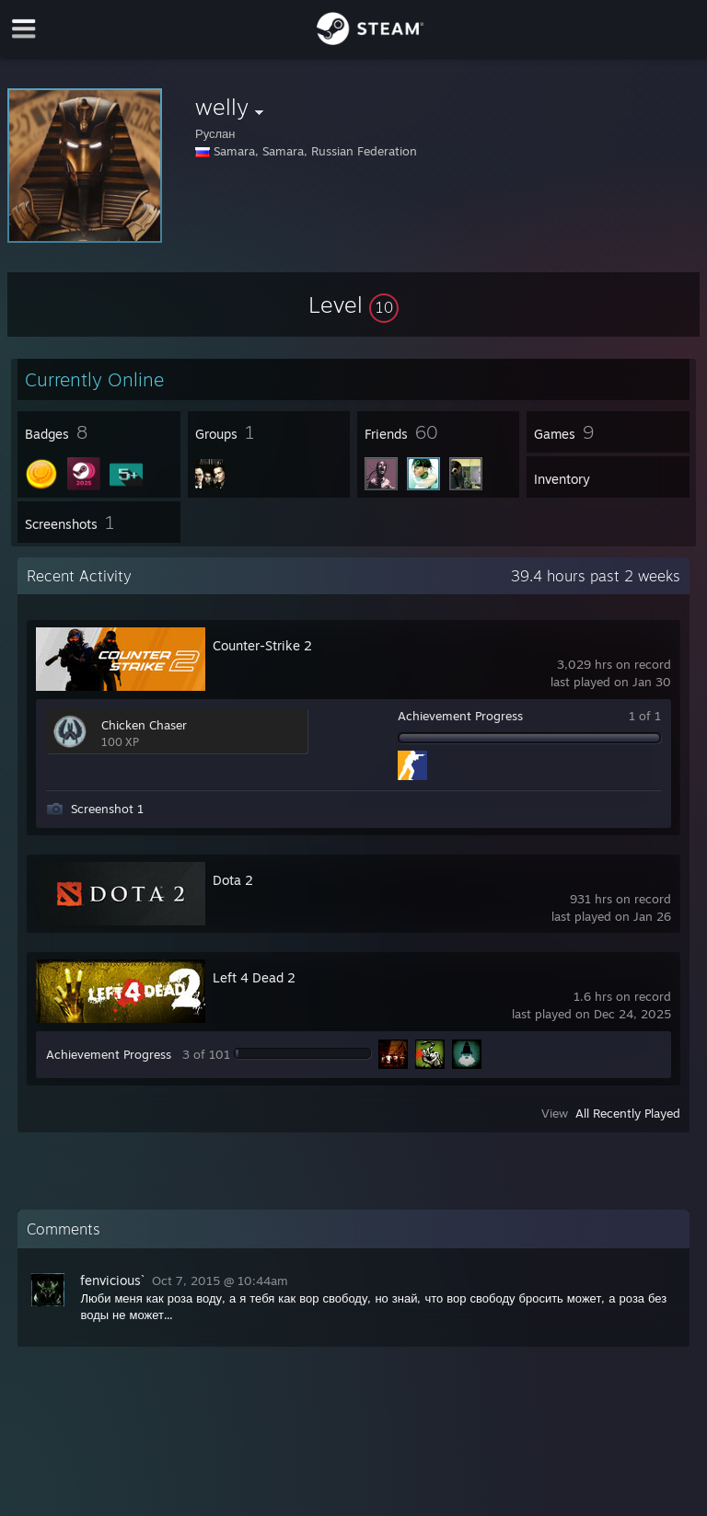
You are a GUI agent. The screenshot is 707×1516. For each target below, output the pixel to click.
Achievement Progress (460, 715)
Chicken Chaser (144, 725)
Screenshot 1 (107, 808)
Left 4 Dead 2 (254, 977)
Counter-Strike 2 (262, 645)
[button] (353, 304)
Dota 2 (233, 880)
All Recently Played (627, 1113)
